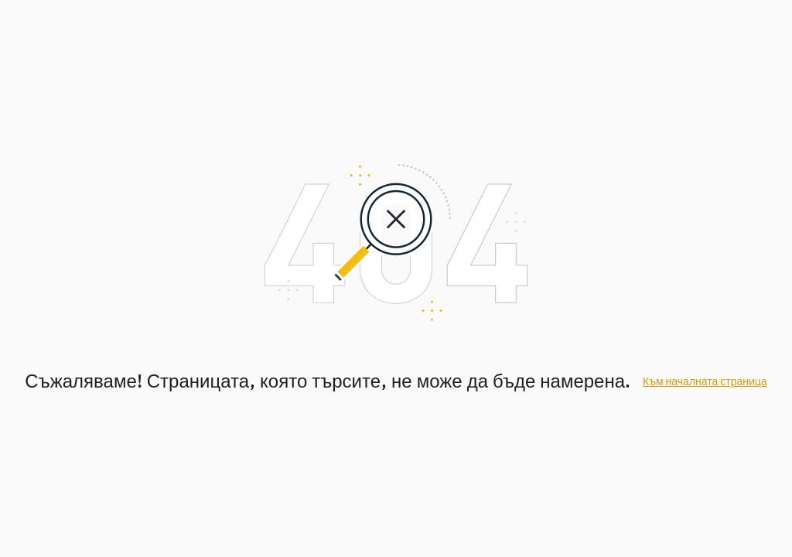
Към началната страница (705, 382)
